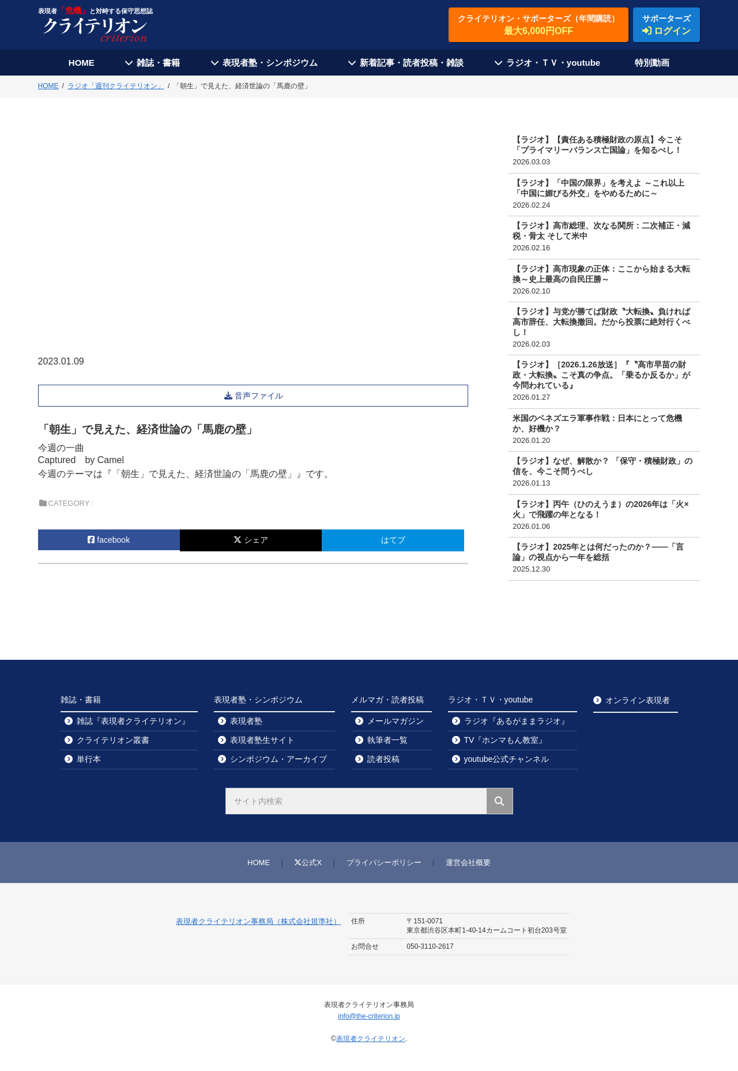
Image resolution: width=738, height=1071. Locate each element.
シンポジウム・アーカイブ (278, 759)
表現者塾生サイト (262, 740)
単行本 (89, 759)
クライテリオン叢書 (113, 740)
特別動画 (652, 62)
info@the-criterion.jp (369, 1016)
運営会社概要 (468, 862)
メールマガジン (395, 721)
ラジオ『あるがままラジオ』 (516, 721)
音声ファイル (260, 395)
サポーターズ (666, 25)
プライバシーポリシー (384, 862)
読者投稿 (383, 759)
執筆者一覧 (387, 740)
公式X (308, 862)
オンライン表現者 (637, 700)
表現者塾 (246, 721)
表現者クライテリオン (370, 1039)
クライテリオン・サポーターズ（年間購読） (538, 25)
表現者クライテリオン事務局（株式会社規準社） (258, 921)
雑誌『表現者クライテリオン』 (133, 721)
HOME (82, 62)
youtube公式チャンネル (506, 759)
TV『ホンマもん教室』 (505, 740)
